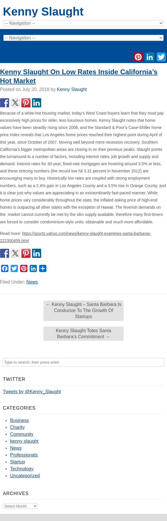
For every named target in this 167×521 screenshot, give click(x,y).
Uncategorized (25, 475)
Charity (17, 427)
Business (19, 420)
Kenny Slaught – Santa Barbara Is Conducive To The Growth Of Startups (83, 310)
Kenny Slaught (43, 11)
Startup (17, 461)
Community (21, 434)
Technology (21, 468)
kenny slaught (24, 441)
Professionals (24, 454)
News (32, 281)
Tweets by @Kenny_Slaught (32, 391)
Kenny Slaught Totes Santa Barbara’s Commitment (83, 333)
